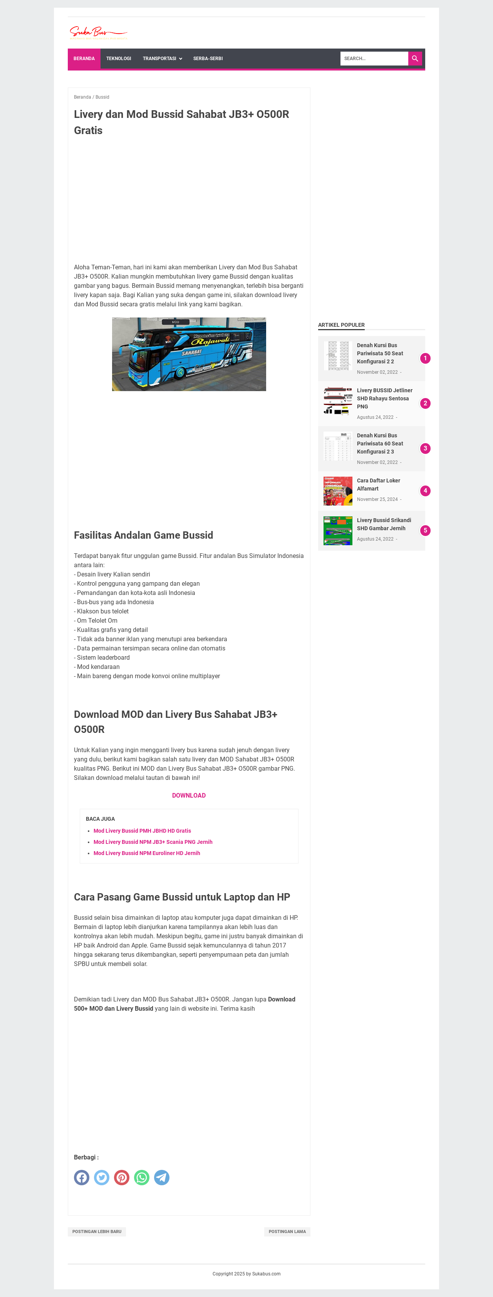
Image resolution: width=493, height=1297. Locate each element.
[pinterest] (121, 1177)
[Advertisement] (189, 200)
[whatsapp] (141, 1177)
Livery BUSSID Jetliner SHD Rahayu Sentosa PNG (385, 398)
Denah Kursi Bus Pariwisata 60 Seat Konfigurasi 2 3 (380, 443)
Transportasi (159, 58)
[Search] (374, 59)
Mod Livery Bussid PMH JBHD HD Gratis (142, 831)
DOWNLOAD (189, 795)
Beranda (84, 58)
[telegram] (161, 1177)
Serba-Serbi (208, 58)
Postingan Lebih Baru (96, 1231)
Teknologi (118, 58)
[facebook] (81, 1177)
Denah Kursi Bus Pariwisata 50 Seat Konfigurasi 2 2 (380, 353)
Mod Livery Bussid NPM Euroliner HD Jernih (147, 853)
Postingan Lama (287, 1231)
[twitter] (101, 1177)
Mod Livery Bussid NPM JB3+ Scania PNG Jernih (153, 842)
